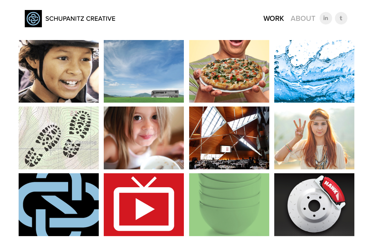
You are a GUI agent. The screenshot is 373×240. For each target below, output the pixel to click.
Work (273, 18)
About (303, 18)
